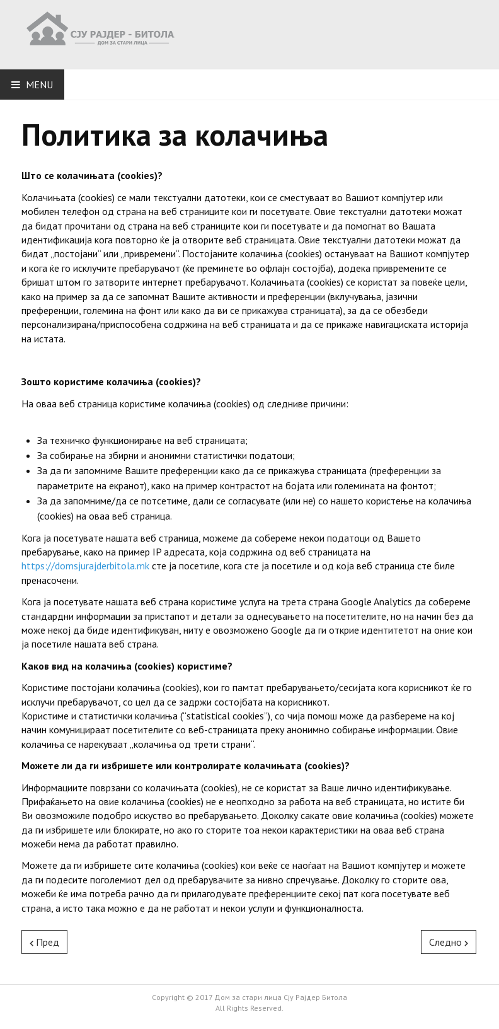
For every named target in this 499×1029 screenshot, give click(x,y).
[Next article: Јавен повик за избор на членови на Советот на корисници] (448, 942)
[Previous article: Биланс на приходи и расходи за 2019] (44, 942)
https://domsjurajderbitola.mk (85, 565)
